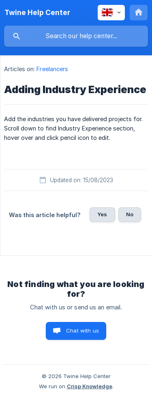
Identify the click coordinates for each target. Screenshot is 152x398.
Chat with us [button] (82, 330)
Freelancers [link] (52, 68)
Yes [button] (102, 214)
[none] (37, 12)
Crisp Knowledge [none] (89, 386)
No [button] (129, 214)
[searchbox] (76, 36)
